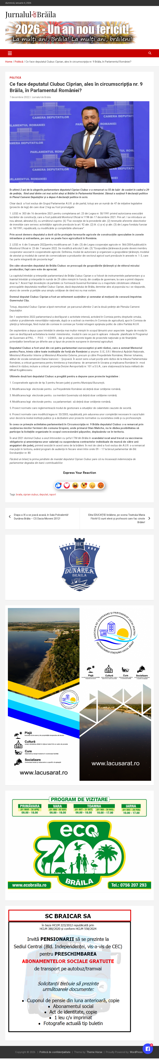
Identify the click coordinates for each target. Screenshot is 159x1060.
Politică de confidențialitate (55, 1053)
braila (19, 496)
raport (52, 496)
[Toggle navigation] (10, 53)
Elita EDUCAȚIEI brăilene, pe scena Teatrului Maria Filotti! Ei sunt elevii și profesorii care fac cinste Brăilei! (116, 520)
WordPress (136, 1053)
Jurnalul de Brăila (41, 97)
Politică (15, 77)
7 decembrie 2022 (20, 97)
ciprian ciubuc (30, 496)
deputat (43, 496)
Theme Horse (94, 1053)
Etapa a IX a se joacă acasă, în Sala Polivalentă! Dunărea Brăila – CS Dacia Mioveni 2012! (41, 518)
